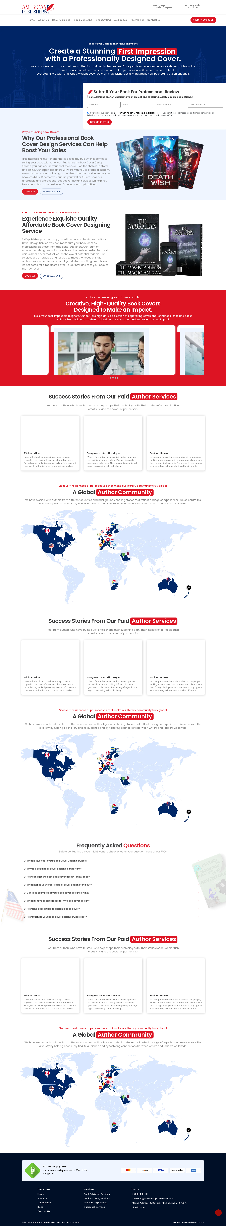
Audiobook (120, 20)
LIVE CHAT (30, 275)
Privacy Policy (198, 1222)
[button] (108, 377)
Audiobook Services (94, 1206)
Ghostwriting (103, 20)
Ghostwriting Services (95, 1202)
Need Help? (162, 7)
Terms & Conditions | (182, 1222)
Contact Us (154, 20)
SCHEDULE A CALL (51, 275)
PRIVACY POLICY (126, 113)
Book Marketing (83, 20)
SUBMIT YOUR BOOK (203, 19)
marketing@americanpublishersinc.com (153, 1198)
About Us (43, 20)
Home (31, 20)
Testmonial (137, 20)
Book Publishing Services (97, 1194)
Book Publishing (61, 20)
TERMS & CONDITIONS (146, 113)
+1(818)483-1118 (140, 1194)
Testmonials (44, 1202)
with (190, 6)
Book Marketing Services (97, 1198)
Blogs (40, 1206)
